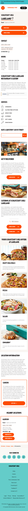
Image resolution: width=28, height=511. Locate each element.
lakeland (7, 18)
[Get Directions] (5, 52)
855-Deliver (15, 221)
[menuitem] (14, 471)
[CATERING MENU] (14, 232)
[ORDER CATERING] (14, 33)
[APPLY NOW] (14, 403)
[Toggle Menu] (3, 8)
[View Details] (7, 431)
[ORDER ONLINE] (14, 28)
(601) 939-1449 (5, 44)
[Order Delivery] (14, 177)
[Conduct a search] (11, 135)
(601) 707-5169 (7, 425)
